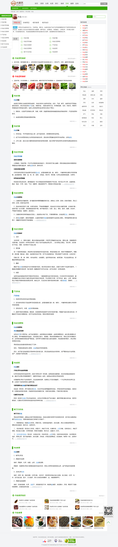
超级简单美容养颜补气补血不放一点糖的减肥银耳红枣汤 (99, 522)
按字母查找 (34, 8)
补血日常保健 (28, 41)
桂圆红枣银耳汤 (52, 522)
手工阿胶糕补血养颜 (64, 522)
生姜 (20, 434)
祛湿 (93, 106)
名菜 (51, 3)
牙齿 (66, 214)
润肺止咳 (92, 95)
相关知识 (45, 22)
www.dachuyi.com (54, 544)
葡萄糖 (64, 280)
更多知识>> (102, 495)
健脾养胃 (84, 106)
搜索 (104, 3)
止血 (85, 64)
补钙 (93, 98)
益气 (85, 28)
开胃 (84, 102)
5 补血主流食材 (5, 31)
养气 (85, 45)
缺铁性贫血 (18, 419)
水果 (20, 267)
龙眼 (31, 484)
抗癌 (93, 102)
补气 (30, 105)
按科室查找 (25, 8)
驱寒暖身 (84, 118)
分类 (46, 3)
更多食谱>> (102, 513)
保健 (23, 385)
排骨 (22, 471)
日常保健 (19, 156)
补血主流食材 (28, 45)
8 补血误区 (3, 41)
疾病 (34, 389)
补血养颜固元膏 (17, 522)
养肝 (85, 50)
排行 (56, 3)
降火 (101, 118)
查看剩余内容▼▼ (69, 184)
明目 (85, 42)
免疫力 (101, 106)
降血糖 (84, 110)
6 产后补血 (3, 34)
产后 (15, 295)
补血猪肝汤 (76, 522)
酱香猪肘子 (29, 522)
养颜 (85, 25)
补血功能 (26, 38)
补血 (15, 100)
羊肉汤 (24, 434)
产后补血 (55, 45)
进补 (101, 125)
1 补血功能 (3, 19)
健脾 (29, 308)
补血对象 (55, 38)
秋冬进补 (84, 121)
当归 (18, 434)
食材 (62, 3)
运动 (76, 3)
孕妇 (15, 331)
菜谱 (42, 3)
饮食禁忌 (26, 22)
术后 (84, 125)
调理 (85, 74)
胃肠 (45, 218)
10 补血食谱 (4, 47)
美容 (85, 54)
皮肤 (31, 165)
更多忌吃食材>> (72, 76)
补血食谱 (55, 52)
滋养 (85, 76)
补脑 (93, 125)
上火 (93, 121)
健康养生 (22, 11)
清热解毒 (101, 102)
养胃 (101, 91)
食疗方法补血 (28, 52)
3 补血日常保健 (5, 25)
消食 (101, 114)
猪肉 (29, 423)
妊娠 (34, 348)
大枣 (59, 428)
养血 (85, 37)
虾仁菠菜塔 (40, 522)
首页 (36, 3)
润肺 (85, 79)
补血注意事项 (56, 41)
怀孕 (19, 334)
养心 (85, 47)
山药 (51, 434)
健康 (72, 3)
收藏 (90, 16)
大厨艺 (17, 3)
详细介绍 (17, 22)
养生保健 (28, 11)
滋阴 (85, 30)
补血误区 (55, 48)
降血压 (101, 110)
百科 (67, 5)
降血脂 (84, 95)
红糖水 (24, 398)
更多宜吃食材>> (72, 58)
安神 (85, 81)
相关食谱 (36, 22)
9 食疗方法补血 (5, 44)
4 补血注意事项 (5, 28)
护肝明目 (92, 110)
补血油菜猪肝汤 (87, 522)
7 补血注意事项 (5, 37)
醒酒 (101, 121)
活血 (85, 67)
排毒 (101, 95)
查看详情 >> (73, 121)
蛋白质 (38, 172)
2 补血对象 (3, 22)
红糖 (37, 462)
